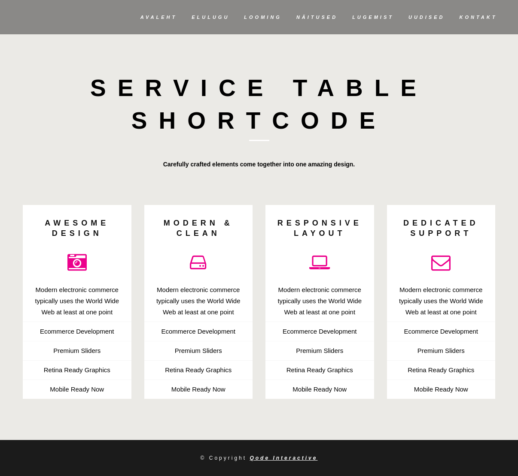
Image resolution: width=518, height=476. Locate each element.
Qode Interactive (283, 458)
